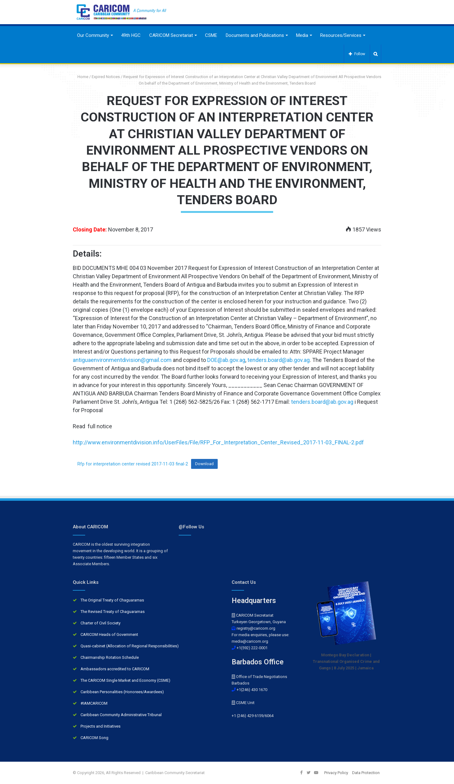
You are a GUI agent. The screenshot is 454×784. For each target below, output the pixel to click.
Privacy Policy (336, 772)
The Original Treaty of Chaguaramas (112, 600)
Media (302, 35)
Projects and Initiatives (100, 726)
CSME (211, 35)
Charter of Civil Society (100, 623)
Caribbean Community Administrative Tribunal (121, 714)
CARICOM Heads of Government (109, 634)
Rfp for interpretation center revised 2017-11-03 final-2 (132, 463)
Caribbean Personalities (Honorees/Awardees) (122, 691)
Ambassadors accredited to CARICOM (115, 669)
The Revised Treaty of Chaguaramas (113, 611)
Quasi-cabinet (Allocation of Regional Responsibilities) (130, 646)
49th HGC (131, 35)
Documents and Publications (255, 35)
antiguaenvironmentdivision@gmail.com (122, 360)
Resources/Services (340, 35)
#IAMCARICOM (94, 703)
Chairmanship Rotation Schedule (110, 657)
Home (80, 76)
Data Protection (366, 772)
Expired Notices (106, 76)
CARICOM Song (94, 737)
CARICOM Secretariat (171, 35)
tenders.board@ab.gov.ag (278, 360)
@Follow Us (191, 527)
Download (204, 463)
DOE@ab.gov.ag (226, 360)
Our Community (93, 35)
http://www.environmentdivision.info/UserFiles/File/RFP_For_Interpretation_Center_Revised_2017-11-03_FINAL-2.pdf (218, 442)
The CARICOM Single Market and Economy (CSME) (125, 680)
